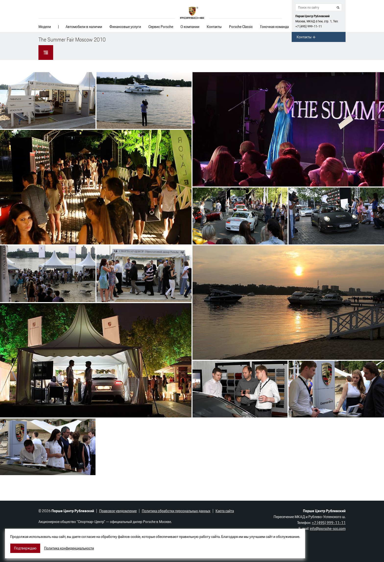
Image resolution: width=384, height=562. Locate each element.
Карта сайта (225, 511)
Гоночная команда (274, 27)
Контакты (214, 27)
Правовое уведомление (118, 511)
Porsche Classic (241, 27)
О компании (189, 27)
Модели (44, 27)
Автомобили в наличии (84, 27)
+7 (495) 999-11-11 (308, 26)
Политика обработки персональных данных (176, 511)
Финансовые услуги (125, 27)
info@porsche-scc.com (328, 528)
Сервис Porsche (160, 27)
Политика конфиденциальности (69, 548)
